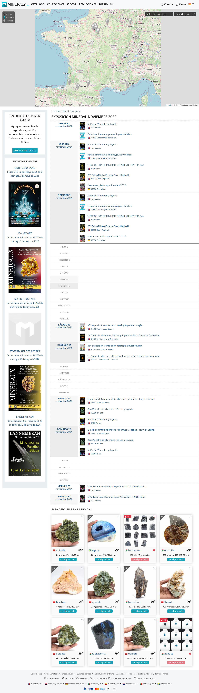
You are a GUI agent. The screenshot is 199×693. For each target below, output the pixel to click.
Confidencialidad (67, 674)
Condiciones (36, 674)
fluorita (167, 601)
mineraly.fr (35, 683)
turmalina (132, 550)
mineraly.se (164, 683)
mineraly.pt (147, 683)
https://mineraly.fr (146, 678)
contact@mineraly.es (121, 678)
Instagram (82, 678)
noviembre (75, 111)
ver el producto (67, 559)
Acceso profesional (125, 674)
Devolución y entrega (104, 674)
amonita (167, 550)
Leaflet (169, 105)
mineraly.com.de (75, 683)
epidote (59, 550)
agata (94, 550)
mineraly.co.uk (53, 683)
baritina (59, 601)
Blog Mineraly (52, 678)
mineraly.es (112, 683)
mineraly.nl (129, 683)
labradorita (97, 653)
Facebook (68, 678)
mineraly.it (94, 683)
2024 (65, 111)
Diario (57, 111)
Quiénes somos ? (85, 674)
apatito (167, 653)
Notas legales (50, 674)
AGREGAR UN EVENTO (25, 150)
